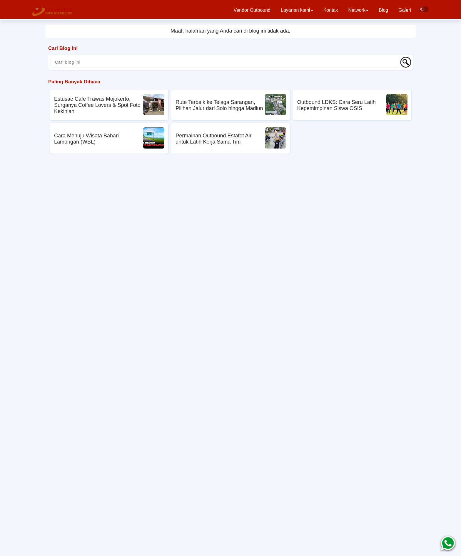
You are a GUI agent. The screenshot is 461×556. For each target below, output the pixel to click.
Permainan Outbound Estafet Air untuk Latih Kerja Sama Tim (213, 139)
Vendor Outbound (252, 10)
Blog (383, 10)
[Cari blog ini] (225, 62)
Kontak (330, 10)
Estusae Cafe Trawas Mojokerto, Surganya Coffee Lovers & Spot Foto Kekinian (97, 105)
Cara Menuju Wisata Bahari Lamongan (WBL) (86, 139)
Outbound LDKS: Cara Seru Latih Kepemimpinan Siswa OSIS (336, 105)
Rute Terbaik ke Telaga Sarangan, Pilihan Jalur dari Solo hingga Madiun (219, 105)
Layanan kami (297, 10)
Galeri (404, 10)
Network (358, 10)
